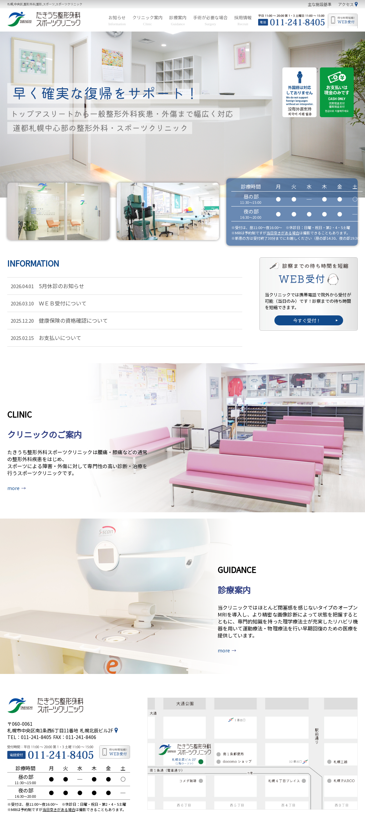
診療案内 (177, 20)
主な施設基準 (319, 4)
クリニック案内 (147, 20)
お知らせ (117, 20)
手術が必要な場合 (210, 20)
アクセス (346, 4)
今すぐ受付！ (307, 320)
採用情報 (243, 20)
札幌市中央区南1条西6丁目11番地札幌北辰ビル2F (60, 718)
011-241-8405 (36, 725)
